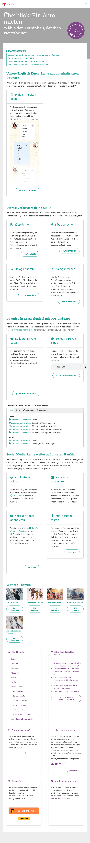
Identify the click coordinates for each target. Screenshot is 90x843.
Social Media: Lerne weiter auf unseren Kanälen (28, 64)
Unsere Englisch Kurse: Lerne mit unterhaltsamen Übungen (33, 55)
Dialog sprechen (63, 269)
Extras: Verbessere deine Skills (21, 58)
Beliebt (13, 659)
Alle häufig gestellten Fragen (66, 699)
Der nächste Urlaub (35, 603)
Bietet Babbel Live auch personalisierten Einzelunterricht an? (65, 680)
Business (14, 668)
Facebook (72, 568)
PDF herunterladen (26, 394)
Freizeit (14, 678)
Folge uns (15, 496)
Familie (13, 682)
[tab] (10, 410)
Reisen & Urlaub (17, 687)
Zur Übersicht (74, 770)
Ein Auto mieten (19, 696)
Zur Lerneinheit (27, 190)
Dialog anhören (22, 269)
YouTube (32, 568)
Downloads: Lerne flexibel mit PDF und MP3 (26, 61)
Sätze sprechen (62, 224)
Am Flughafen (12, 603)
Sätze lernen (20, 224)
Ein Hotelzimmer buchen (13, 632)
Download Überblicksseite (24, 329)
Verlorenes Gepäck (75, 603)
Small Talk (14, 664)
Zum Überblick (15, 609)
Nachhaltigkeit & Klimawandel (22, 719)
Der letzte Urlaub (54, 603)
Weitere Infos (32, 753)
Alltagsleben (15, 673)
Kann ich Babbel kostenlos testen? (66, 692)
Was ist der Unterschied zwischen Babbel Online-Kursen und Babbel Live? (66, 672)
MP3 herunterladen (66, 394)
